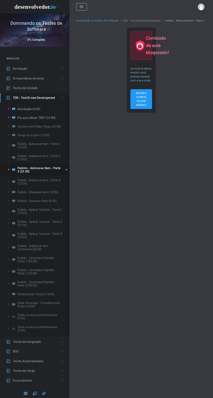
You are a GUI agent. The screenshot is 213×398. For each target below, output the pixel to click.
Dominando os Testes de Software (97, 20)
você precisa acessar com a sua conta (140, 76)
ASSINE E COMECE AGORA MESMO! (141, 99)
